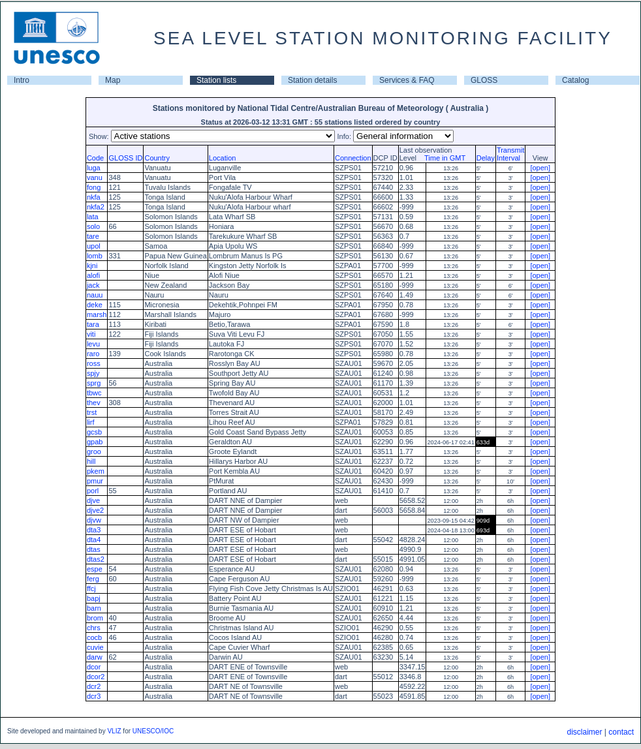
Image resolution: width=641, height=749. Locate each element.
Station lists (216, 80)
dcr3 (94, 696)
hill (91, 461)
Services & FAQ (407, 80)
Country (157, 158)
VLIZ (114, 731)
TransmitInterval (510, 154)
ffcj (91, 588)
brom (95, 618)
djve (93, 500)
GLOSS (484, 80)
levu (93, 344)
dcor (94, 667)
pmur (95, 481)
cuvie (95, 647)
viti (91, 334)
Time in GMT (441, 158)
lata (93, 217)
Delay (486, 158)
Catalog (575, 80)
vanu (94, 177)
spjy (93, 373)
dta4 (94, 539)
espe (94, 569)
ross (94, 363)
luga (94, 168)
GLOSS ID (125, 158)
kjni (92, 265)
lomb (94, 256)
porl (93, 491)
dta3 (94, 530)
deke (94, 305)
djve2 (95, 510)
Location (222, 158)
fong (94, 187)
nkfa (94, 197)
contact (621, 732)
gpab (94, 442)
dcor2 (96, 676)
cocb (94, 637)
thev (94, 402)
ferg (93, 579)
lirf (91, 422)
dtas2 (95, 559)
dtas (94, 549)
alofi (93, 275)
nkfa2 (95, 207)
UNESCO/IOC (153, 731)
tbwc (94, 393)
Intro (21, 80)
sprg (94, 383)
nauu (94, 295)
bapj (94, 598)
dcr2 (94, 686)
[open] (540, 168)
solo (93, 226)
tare (93, 236)
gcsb (94, 432)
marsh (97, 314)
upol (94, 246)
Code (95, 158)
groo (94, 451)
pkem (95, 471)
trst (92, 412)
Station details (312, 80)
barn (94, 608)
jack (93, 285)
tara (93, 324)
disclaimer (584, 732)
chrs (94, 628)
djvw (94, 520)
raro (93, 354)
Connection (353, 158)
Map (112, 80)
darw (94, 657)
